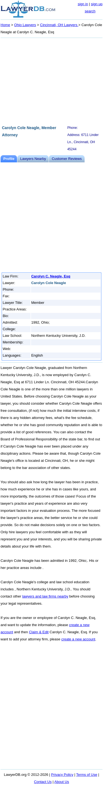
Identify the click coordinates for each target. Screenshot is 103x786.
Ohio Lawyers (25, 25)
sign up (96, 4)
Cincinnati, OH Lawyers (59, 25)
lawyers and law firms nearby (45, 596)
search (90, 11)
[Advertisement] (51, 81)
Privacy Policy (62, 775)
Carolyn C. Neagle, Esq (50, 276)
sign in (83, 4)
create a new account (78, 639)
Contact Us (43, 782)
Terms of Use (86, 775)
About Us (61, 782)
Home (5, 25)
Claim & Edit (39, 632)
